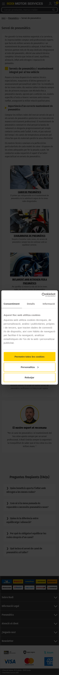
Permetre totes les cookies (29, 356)
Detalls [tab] (31, 303)
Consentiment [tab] (12, 303)
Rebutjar (29, 377)
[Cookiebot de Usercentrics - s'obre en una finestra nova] (42, 295)
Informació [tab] (49, 303)
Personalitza (29, 367)
